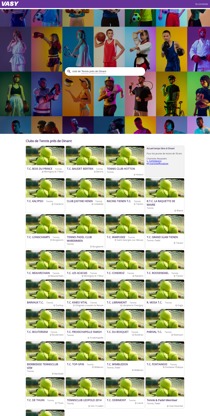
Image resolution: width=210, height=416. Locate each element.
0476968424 (155, 161)
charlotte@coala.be (158, 163)
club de (89, 71)
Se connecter (201, 4)
